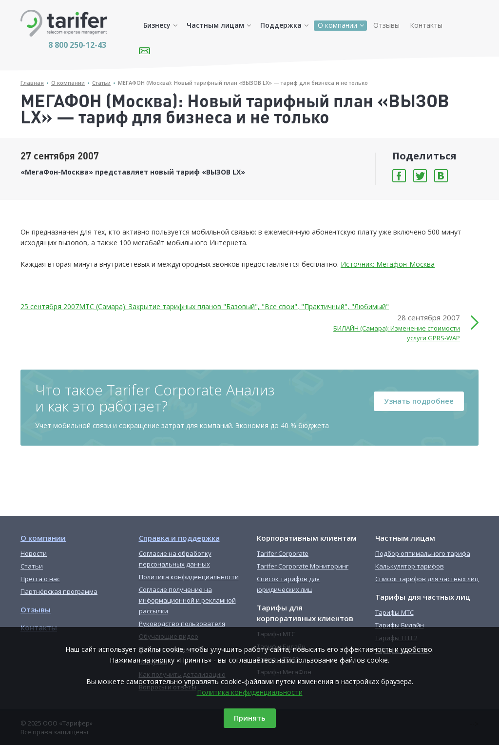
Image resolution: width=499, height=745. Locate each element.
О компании (337, 25)
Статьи (101, 82)
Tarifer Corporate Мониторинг (302, 566)
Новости (33, 553)
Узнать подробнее (419, 401)
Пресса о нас (40, 578)
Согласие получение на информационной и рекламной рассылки (187, 600)
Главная (32, 82)
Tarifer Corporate (282, 553)
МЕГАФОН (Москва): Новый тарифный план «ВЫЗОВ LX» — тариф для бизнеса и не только (243, 82)
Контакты (426, 25)
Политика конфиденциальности (250, 692)
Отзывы (386, 25)
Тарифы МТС (394, 612)
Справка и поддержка (179, 538)
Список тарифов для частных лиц (427, 578)
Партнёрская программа (58, 591)
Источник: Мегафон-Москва (388, 264)
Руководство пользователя (182, 623)
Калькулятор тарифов (409, 566)
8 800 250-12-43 (77, 44)
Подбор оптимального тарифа (422, 553)
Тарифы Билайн (399, 625)
